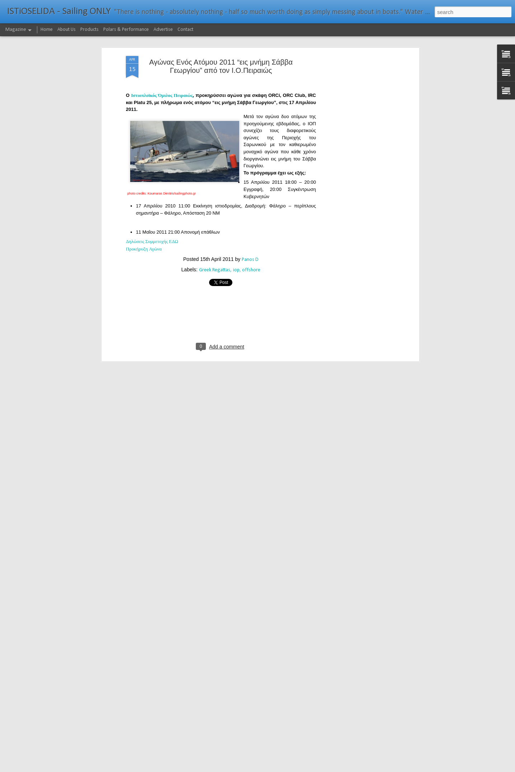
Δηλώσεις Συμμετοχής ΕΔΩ (152, 184)
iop (236, 212)
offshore (251, 212)
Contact (185, 29)
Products (89, 29)
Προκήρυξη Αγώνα (144, 191)
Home (47, 29)
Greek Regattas (214, 212)
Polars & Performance (126, 29)
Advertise (163, 29)
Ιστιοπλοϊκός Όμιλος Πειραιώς (162, 38)
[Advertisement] (355, 111)
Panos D (250, 202)
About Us (66, 29)
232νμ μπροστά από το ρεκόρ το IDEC (234, 764)
